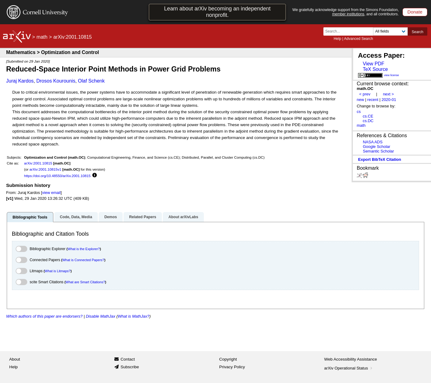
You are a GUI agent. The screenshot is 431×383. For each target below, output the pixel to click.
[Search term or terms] (350, 31)
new (360, 99)
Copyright (228, 359)
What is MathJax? (133, 316)
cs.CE (368, 116)
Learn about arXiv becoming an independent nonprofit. (217, 12)
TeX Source (375, 69)
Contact (127, 359)
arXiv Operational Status (349, 368)
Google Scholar (376, 146)
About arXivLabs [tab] (183, 217)
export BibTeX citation (379, 159)
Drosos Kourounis (55, 80)
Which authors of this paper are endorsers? (44, 316)
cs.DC (368, 120)
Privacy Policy (232, 367)
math (42, 37)
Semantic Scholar (378, 151)
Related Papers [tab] (142, 217)
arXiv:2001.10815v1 (45, 169)
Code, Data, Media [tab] (76, 217)
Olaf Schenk (91, 80)
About (14, 359)
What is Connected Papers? (83, 260)
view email (51, 192)
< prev (364, 94)
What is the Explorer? (84, 249)
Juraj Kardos (20, 80)
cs (359, 111)
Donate (414, 11)
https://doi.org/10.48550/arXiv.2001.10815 (57, 176)
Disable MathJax (100, 316)
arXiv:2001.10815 (38, 163)
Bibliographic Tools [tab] (30, 217)
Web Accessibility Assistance (350, 359)
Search (417, 32)
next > (388, 94)
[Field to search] (390, 31)
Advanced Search (358, 39)
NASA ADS (373, 142)
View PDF (373, 63)
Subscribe (129, 367)
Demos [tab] (110, 217)
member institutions (348, 14)
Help (337, 39)
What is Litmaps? (58, 271)
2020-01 (389, 99)
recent (372, 99)
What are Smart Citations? (85, 282)
